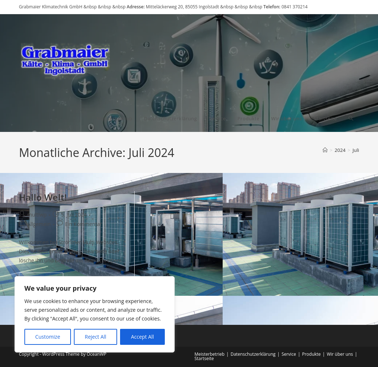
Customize (47, 336)
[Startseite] (325, 150)
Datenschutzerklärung (253, 354)
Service (289, 354)
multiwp (37, 214)
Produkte (311, 354)
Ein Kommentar (83, 224)
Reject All (95, 336)
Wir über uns (340, 354)
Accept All (142, 336)
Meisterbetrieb (210, 354)
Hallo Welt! (43, 197)
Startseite (204, 358)
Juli (356, 150)
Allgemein (39, 224)
